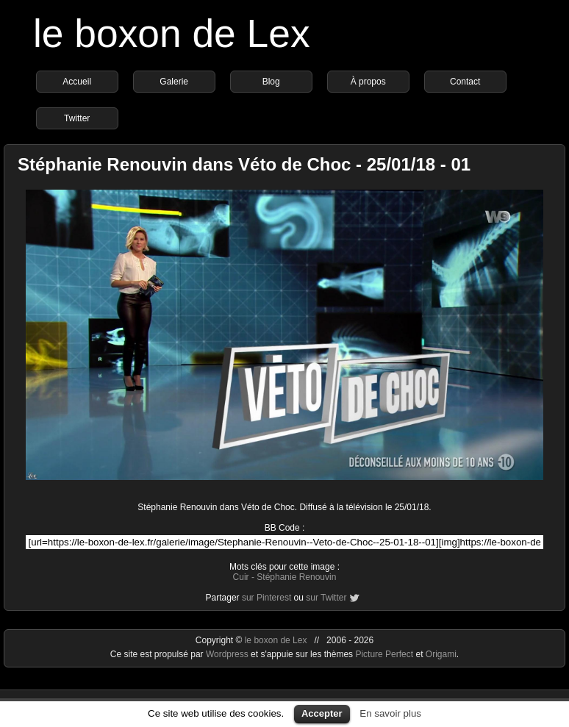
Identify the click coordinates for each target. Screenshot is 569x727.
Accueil (76, 81)
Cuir (241, 577)
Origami (441, 654)
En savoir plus (390, 713)
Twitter (77, 118)
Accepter (322, 713)
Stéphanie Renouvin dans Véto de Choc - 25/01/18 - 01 (244, 164)
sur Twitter (326, 597)
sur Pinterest (266, 597)
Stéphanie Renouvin (296, 577)
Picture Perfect (384, 654)
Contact (465, 81)
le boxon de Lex (171, 33)
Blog (271, 81)
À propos (368, 81)
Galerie (174, 81)
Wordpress (228, 654)
